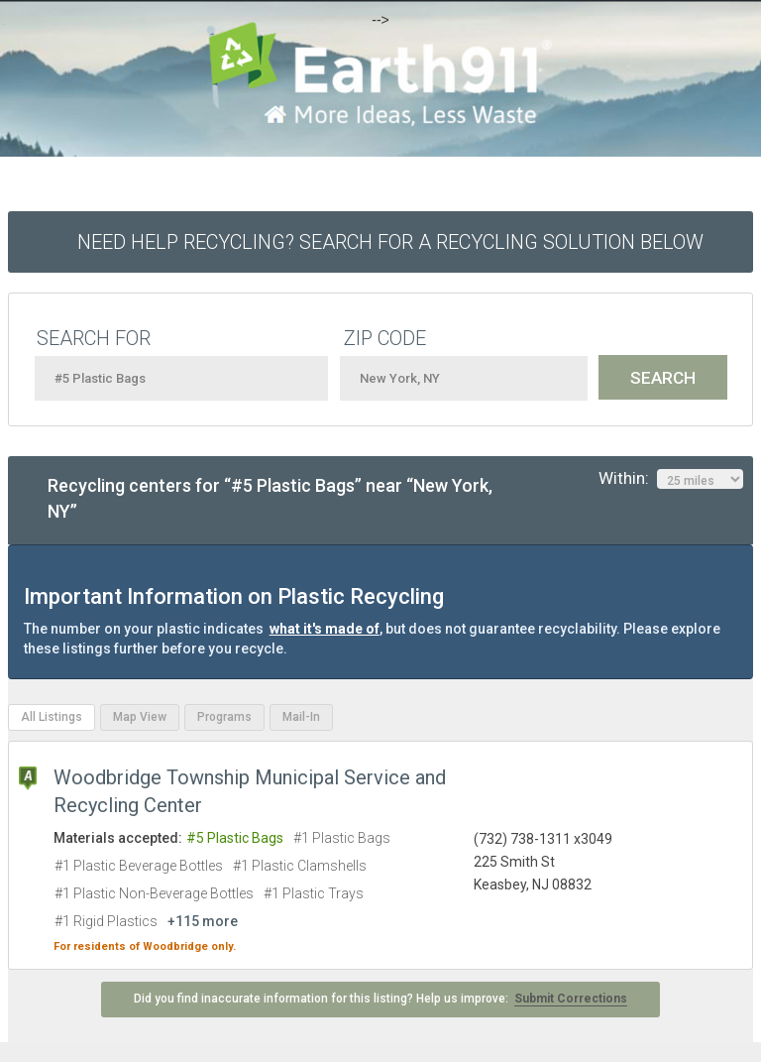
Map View (139, 717)
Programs (224, 717)
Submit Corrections (570, 998)
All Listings (51, 717)
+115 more (202, 921)
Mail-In (301, 717)
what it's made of (325, 629)
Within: (670, 479)
